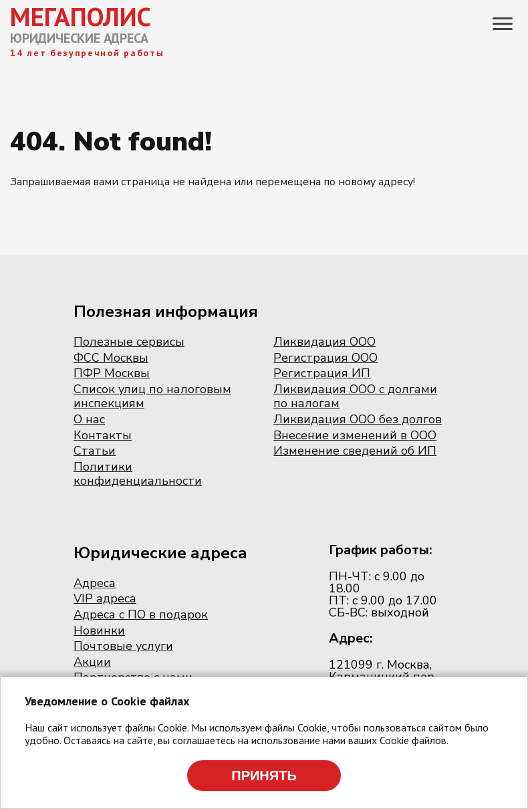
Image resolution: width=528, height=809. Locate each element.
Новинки (99, 630)
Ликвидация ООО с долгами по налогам (355, 396)
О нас (89, 419)
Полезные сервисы (129, 342)
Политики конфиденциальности (138, 474)
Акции (92, 662)
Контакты (103, 435)
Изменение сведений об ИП (354, 451)
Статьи (95, 451)
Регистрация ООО (325, 358)
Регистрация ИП (321, 373)
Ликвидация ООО (324, 342)
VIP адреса (105, 598)
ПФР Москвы (112, 373)
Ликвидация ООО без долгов (357, 419)
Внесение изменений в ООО (354, 435)
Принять (264, 775)
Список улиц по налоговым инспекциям (152, 396)
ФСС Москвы (111, 358)
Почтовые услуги (123, 646)
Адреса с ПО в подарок (141, 614)
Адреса (95, 583)
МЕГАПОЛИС (80, 16)
